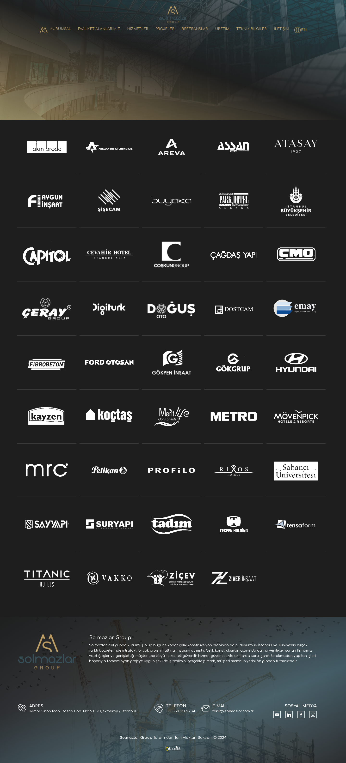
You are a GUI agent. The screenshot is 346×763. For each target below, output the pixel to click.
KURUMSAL (60, 29)
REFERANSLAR (195, 29)
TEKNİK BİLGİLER (251, 29)
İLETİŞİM (281, 29)
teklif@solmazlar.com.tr (232, 711)
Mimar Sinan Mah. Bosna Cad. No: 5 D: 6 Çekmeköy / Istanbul (82, 711)
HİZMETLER (137, 29)
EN (304, 30)
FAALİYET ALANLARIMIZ (99, 29)
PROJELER (164, 29)
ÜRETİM (222, 29)
